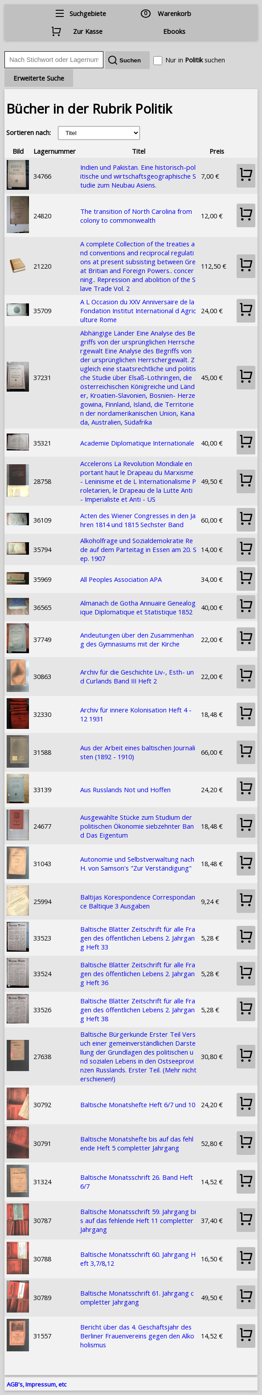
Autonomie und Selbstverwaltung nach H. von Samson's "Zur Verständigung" (137, 863)
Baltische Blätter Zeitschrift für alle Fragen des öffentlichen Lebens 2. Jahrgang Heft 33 (137, 938)
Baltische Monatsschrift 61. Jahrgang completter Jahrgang (137, 1297)
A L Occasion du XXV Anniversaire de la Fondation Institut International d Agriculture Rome (138, 310)
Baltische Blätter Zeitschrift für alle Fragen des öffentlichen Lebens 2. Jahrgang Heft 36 (137, 973)
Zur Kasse (87, 31)
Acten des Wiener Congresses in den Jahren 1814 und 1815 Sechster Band (138, 520)
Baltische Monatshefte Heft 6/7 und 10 (137, 1104)
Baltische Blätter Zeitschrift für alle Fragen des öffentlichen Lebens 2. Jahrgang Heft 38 (137, 1009)
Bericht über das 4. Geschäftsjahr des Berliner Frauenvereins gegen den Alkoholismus (137, 1335)
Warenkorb (174, 13)
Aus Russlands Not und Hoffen (125, 789)
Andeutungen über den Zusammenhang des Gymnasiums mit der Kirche (137, 639)
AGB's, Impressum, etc (36, 1384)
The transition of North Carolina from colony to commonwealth (136, 216)
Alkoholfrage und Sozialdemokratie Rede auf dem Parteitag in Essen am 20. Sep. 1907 (138, 549)
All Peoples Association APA (121, 579)
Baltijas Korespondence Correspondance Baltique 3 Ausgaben (137, 901)
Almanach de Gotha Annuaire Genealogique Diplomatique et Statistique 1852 (138, 607)
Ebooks (174, 31)
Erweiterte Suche (38, 78)
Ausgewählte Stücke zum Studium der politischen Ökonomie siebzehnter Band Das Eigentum (137, 826)
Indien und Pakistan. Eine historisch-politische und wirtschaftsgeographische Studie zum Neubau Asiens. (138, 176)
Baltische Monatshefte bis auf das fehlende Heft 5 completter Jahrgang (136, 1143)
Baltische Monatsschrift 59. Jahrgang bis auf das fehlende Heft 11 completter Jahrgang (138, 1220)
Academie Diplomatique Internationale (137, 442)
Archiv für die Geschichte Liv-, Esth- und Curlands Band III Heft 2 (137, 676)
